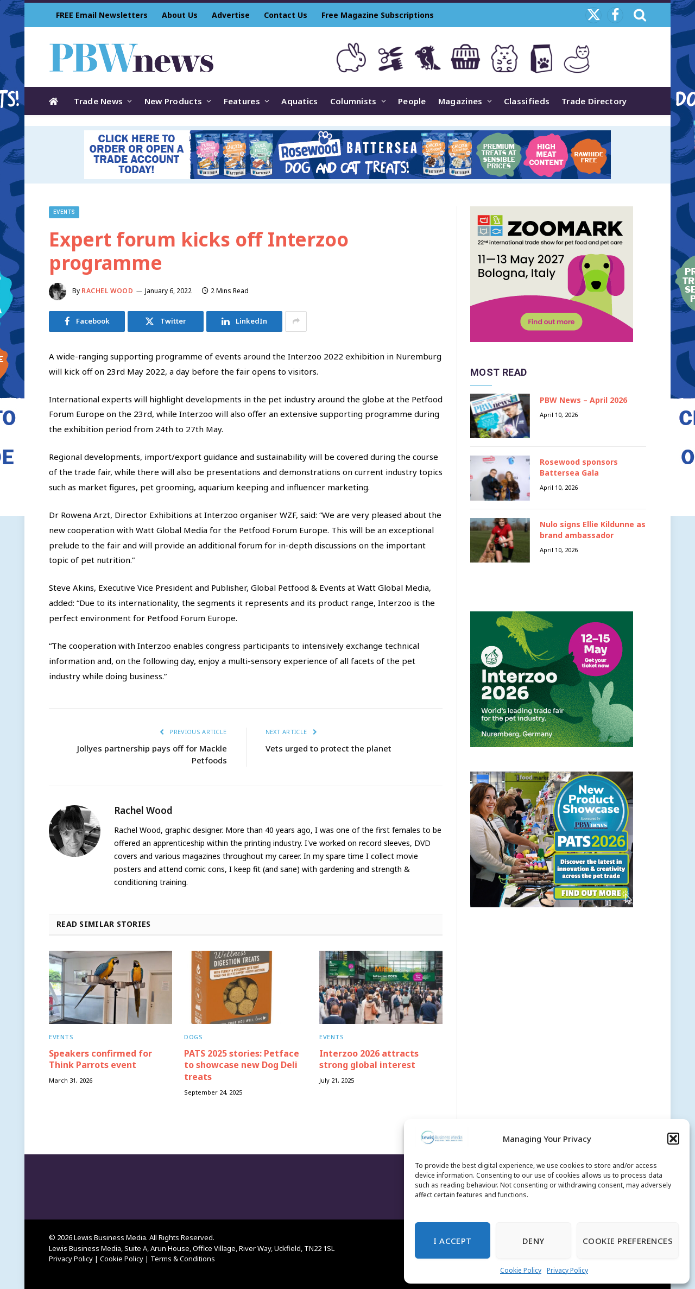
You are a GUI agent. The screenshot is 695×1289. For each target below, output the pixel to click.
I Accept (452, 1240)
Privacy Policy (567, 1270)
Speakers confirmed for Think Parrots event (100, 1059)
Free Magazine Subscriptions (377, 15)
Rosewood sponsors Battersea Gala (579, 467)
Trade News (98, 101)
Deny (533, 1240)
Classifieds (526, 101)
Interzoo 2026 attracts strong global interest (369, 1059)
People (412, 101)
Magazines (460, 101)
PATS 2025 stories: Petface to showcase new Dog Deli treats (241, 1065)
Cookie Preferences (628, 1240)
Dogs (193, 1037)
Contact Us (285, 15)
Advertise (231, 15)
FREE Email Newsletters (102, 15)
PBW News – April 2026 (583, 400)
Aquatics (299, 101)
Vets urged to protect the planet (328, 748)
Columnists (353, 101)
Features (242, 101)
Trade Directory (594, 101)
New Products (173, 101)
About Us (180, 15)
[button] (673, 1138)
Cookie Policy (520, 1270)
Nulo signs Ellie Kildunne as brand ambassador (593, 529)
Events (64, 212)
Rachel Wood (107, 290)
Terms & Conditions (182, 1258)
